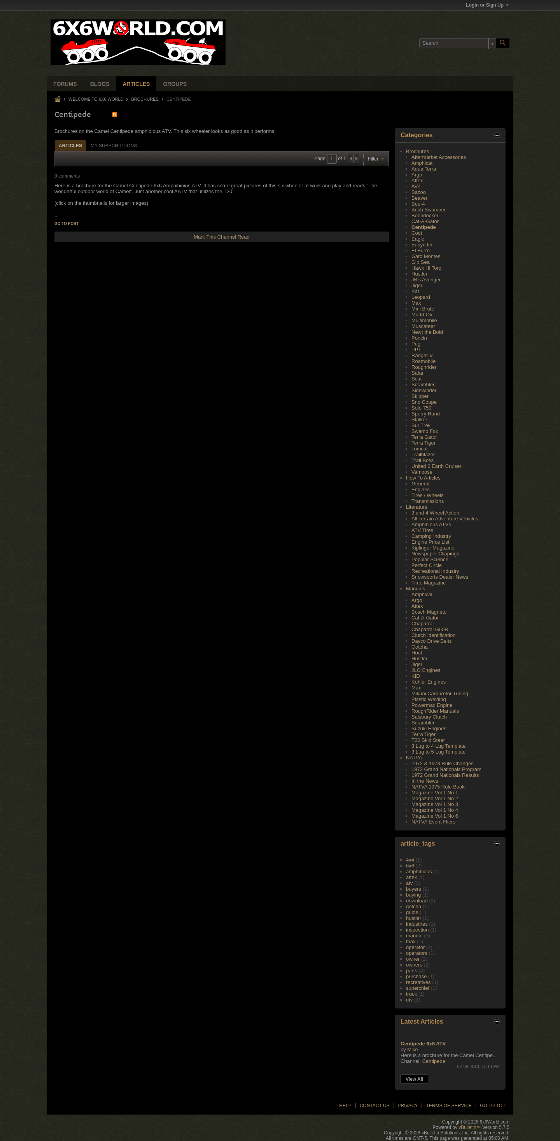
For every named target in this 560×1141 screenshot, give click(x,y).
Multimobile (424, 320)
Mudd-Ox (421, 315)
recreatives (418, 982)
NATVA (414, 758)
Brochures (145, 99)
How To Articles (423, 478)
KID (415, 676)
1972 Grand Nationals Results (445, 775)
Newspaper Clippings (435, 554)
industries (417, 924)
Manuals (415, 588)
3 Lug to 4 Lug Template (438, 746)
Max (416, 303)
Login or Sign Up (487, 5)
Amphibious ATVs (431, 524)
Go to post (66, 224)
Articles (136, 84)
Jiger (416, 285)
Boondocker (424, 215)
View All (414, 1079)
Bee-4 (418, 204)
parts (411, 971)
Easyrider (422, 245)
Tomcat (419, 449)
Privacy (408, 1105)
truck (411, 994)
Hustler (419, 274)
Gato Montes (425, 256)
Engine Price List (430, 542)
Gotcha (419, 647)
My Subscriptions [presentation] (114, 145)
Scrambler (422, 384)
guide (412, 912)
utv (409, 1000)
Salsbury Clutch (429, 717)
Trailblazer (423, 454)
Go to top (493, 1105)
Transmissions (427, 501)
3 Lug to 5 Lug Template (438, 752)
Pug (415, 344)
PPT (416, 349)
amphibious (419, 871)
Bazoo (418, 192)
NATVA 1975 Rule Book (438, 787)
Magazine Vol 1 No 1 (434, 793)
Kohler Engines (428, 682)
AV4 (416, 186)
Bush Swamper (428, 210)
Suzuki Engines (428, 728)
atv (409, 883)
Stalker (419, 419)
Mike (412, 1049)
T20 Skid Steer (428, 740)
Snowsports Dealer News (439, 577)
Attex (417, 180)
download (417, 901)
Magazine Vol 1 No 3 (434, 804)
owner (413, 959)
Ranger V (422, 355)
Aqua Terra (423, 169)
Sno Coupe (424, 402)
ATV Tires (422, 530)
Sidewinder (423, 390)
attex (411, 877)
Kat (415, 291)
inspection (417, 930)
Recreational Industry (435, 571)
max (411, 941)
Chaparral (422, 623)
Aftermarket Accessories (438, 157)
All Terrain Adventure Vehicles (444, 519)
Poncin (419, 338)
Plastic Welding (428, 699)
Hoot (416, 653)
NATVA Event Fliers (433, 822)
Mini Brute (422, 309)
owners (414, 965)
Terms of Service (449, 1105)
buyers (413, 889)
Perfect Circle (426, 565)
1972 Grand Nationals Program (446, 769)
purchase (416, 976)
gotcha (413, 906)
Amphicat (421, 163)
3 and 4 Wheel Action (435, 513)
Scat (416, 379)
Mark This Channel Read (222, 237)
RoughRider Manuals (435, 711)
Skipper (420, 396)
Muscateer (423, 326)
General (420, 484)
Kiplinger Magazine (433, 548)
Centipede (423, 227)
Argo (416, 175)
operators (416, 953)
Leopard (420, 297)
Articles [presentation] (70, 145)
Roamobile (423, 361)
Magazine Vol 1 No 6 (434, 816)
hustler (413, 918)
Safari (418, 373)
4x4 (410, 860)
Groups (175, 84)
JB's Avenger (426, 280)
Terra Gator (424, 437)
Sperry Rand (425, 414)
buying (413, 895)
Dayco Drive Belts (431, 641)
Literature (416, 507)
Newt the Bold (427, 332)
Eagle (417, 239)
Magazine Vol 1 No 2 (434, 798)
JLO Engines (425, 670)
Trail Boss (422, 460)
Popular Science (429, 559)
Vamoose (421, 472)
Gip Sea (420, 262)
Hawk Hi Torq (426, 268)
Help (345, 1105)
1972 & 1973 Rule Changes (442, 763)
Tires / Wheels (427, 495)
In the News (424, 781)
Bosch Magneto (428, 612)
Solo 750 (421, 408)
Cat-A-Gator (425, 221)
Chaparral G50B (429, 629)
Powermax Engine (432, 705)
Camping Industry (431, 536)
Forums (65, 84)
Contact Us (375, 1105)
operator (415, 947)
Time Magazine (428, 583)
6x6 (410, 866)
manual (414, 936)
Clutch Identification (433, 635)
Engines (420, 489)
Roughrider (423, 367)
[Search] (457, 43)
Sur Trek (420, 425)
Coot (416, 233)
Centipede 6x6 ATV (423, 1044)
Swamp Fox (424, 431)
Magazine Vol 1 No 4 (434, 810)
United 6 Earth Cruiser (436, 466)
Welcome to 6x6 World (95, 99)
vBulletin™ (469, 1127)
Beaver (419, 198)
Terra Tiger (423, 443)
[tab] (70, 145)
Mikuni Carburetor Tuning (439, 693)
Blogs (100, 84)
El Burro (420, 250)
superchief (417, 988)
